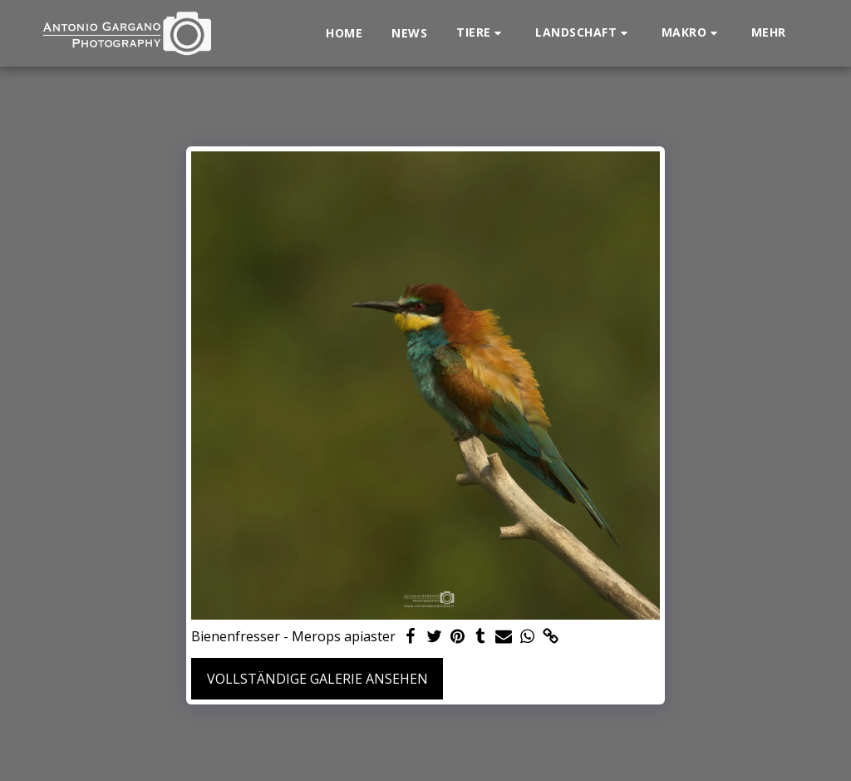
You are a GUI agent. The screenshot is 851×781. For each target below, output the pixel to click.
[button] (481, 33)
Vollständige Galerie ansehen (317, 679)
